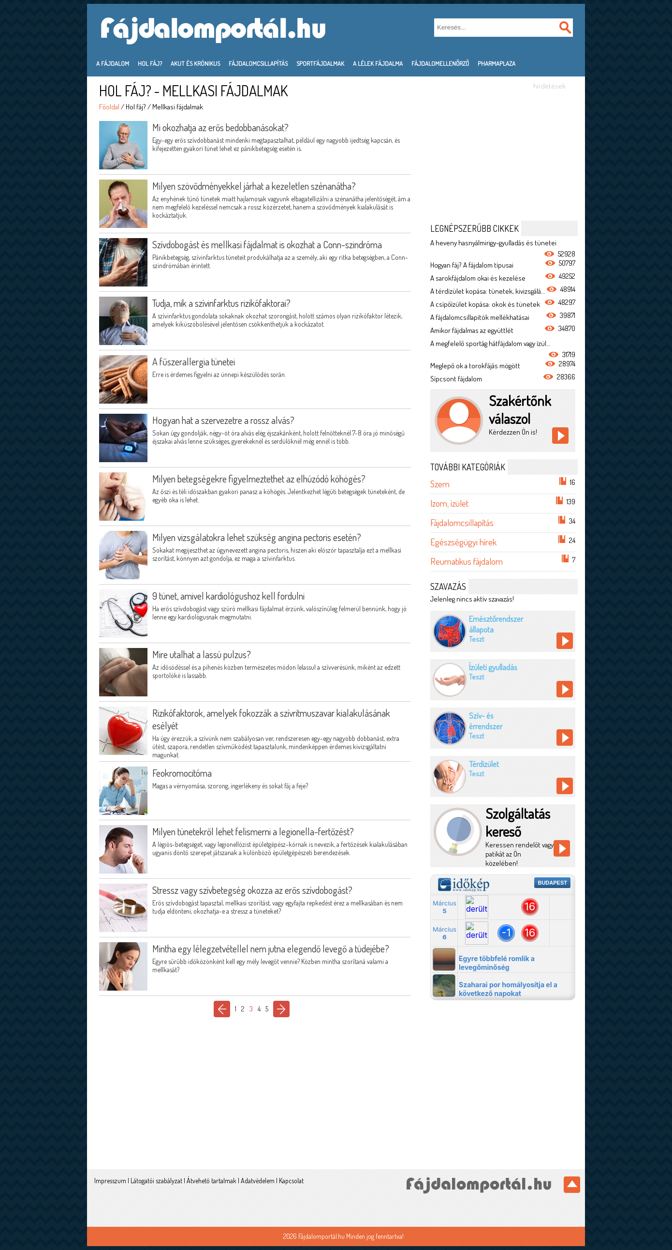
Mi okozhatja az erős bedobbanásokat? (220, 127)
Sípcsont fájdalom (456, 378)
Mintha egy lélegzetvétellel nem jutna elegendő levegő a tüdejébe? (270, 948)
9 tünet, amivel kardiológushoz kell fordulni (228, 595)
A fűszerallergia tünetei (193, 361)
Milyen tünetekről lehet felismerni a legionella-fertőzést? (253, 831)
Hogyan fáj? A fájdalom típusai (471, 265)
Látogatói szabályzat (156, 1180)
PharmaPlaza (496, 63)
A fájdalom (112, 63)
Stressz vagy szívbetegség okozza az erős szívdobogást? (252, 890)
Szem (440, 483)
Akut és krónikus (195, 63)
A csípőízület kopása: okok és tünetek (485, 304)
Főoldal (109, 106)
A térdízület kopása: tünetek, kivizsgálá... (487, 291)
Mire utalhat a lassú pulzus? (201, 654)
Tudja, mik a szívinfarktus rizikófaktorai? (221, 303)
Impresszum (110, 1180)
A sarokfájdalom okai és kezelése (478, 278)
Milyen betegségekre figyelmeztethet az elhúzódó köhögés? (258, 478)
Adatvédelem (258, 1180)
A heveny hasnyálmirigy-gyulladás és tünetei (493, 242)
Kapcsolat (291, 1180)
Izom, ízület (449, 503)
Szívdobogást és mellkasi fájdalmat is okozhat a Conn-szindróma (267, 244)
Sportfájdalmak (320, 63)
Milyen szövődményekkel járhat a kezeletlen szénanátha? (254, 186)
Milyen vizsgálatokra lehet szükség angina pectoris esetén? (256, 537)
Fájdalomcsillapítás (258, 63)
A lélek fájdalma (378, 63)
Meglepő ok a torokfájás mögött (475, 365)
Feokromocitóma (182, 773)
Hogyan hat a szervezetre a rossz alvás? (223, 420)
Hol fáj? (150, 63)
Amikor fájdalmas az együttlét (471, 330)
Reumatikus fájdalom (466, 561)
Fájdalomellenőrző (440, 63)
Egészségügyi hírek (463, 541)
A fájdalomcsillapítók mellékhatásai (479, 317)
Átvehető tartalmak (211, 1180)
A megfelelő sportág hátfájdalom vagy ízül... (490, 343)
